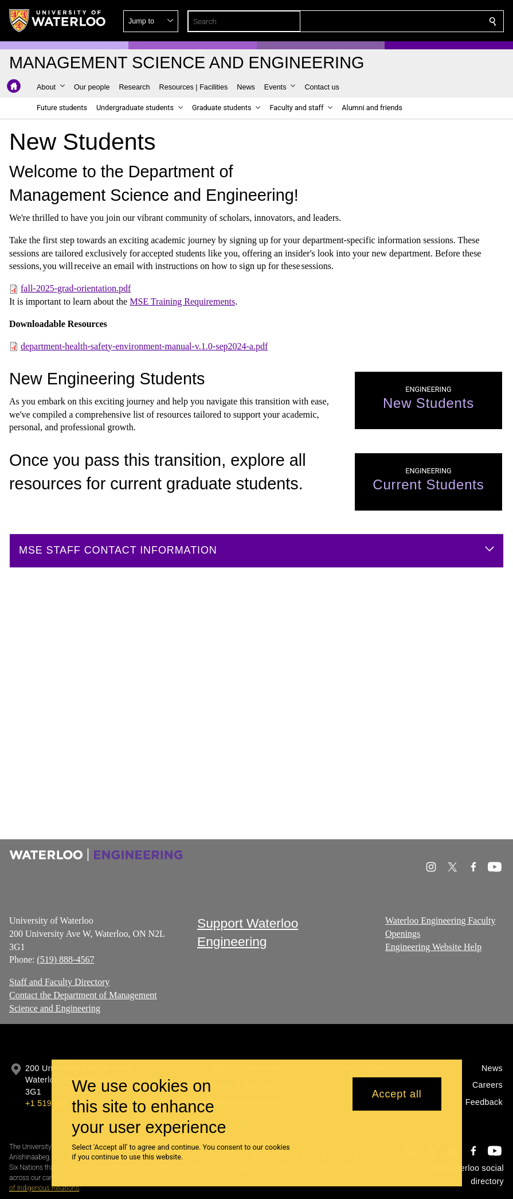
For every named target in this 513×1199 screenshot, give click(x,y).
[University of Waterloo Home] (58, 20)
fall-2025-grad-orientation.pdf (76, 288)
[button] (410, 21)
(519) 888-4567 (65, 959)
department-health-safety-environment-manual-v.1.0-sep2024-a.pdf (144, 346)
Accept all (397, 1094)
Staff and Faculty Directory (59, 982)
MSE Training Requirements (182, 301)
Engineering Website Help (433, 946)
